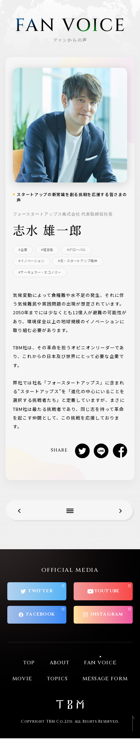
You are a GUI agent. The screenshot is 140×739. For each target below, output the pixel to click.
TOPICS (57, 679)
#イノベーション (31, 261)
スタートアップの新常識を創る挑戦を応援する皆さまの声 (72, 197)
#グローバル (76, 249)
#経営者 (47, 249)
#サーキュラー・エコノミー (39, 272)
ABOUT (60, 663)
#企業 (22, 249)
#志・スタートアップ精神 (77, 261)
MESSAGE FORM (105, 679)
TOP (29, 663)
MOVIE (22, 679)
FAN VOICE (100, 663)
